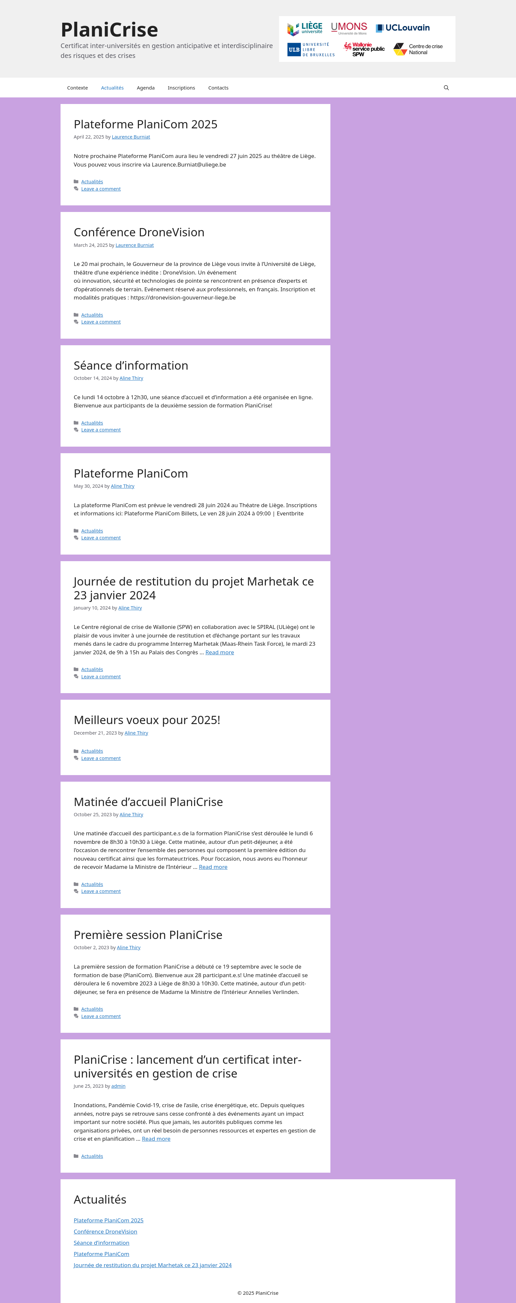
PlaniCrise (109, 28)
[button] (446, 87)
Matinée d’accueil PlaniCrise (148, 801)
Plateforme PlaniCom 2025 (146, 124)
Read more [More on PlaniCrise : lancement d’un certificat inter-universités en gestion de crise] (156, 1138)
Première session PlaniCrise (148, 934)
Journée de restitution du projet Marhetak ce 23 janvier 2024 (194, 588)
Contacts (218, 87)
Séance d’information (131, 365)
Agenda (146, 87)
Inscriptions (181, 87)
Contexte (77, 87)
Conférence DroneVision (139, 232)
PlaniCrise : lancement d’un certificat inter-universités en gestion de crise (187, 1066)
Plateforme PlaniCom (131, 473)
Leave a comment (101, 189)
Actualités (112, 87)
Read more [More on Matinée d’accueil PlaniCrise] (213, 867)
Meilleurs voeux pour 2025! (147, 719)
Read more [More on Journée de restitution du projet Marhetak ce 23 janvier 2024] (219, 652)
